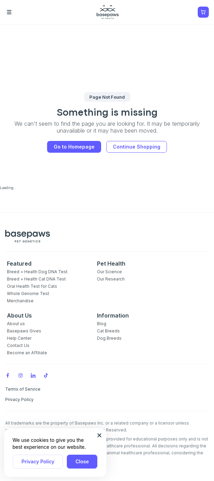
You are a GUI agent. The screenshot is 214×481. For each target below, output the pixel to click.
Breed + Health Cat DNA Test (36, 279)
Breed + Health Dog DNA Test (37, 271)
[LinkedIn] (33, 375)
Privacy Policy (37, 461)
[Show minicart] (203, 12)
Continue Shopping (136, 147)
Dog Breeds (109, 338)
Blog (101, 323)
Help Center (19, 338)
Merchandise (20, 300)
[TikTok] (46, 375)
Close (82, 461)
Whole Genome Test (28, 293)
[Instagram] (20, 375)
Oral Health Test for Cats (32, 286)
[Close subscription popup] (99, 435)
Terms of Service (23, 389)
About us (16, 323)
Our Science (109, 271)
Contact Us (18, 345)
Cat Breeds (108, 330)
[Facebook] (7, 375)
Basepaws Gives (24, 330)
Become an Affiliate (27, 352)
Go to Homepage (74, 147)
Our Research (111, 279)
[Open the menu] (19, 12)
